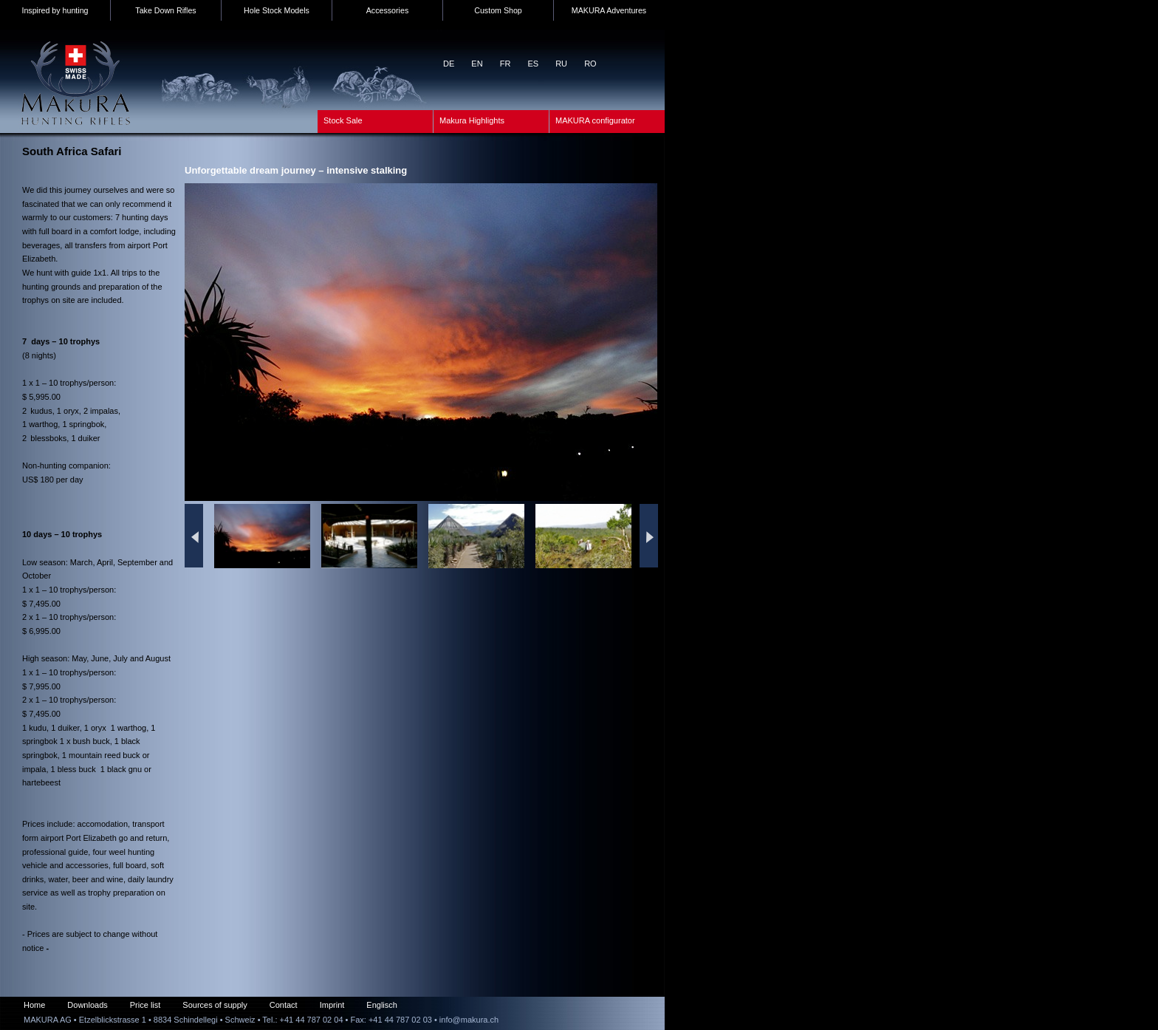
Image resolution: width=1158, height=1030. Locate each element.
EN (476, 63)
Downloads (87, 1004)
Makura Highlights (471, 120)
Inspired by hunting (54, 10)
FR (505, 63)
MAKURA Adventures (609, 10)
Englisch (381, 1004)
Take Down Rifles (165, 10)
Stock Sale (343, 120)
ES (532, 63)
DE (448, 63)
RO (590, 63)
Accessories (387, 10)
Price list (145, 1004)
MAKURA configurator (595, 120)
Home (34, 1004)
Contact (284, 1004)
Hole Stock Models (276, 10)
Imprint (332, 1004)
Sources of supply (214, 1004)
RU (561, 63)
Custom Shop (498, 10)
